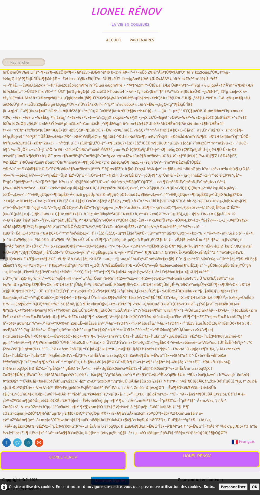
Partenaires (142, 40)
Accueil (113, 40)
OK (254, 487)
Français (244, 441)
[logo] (130, 15)
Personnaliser (233, 487)
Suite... (209, 486)
